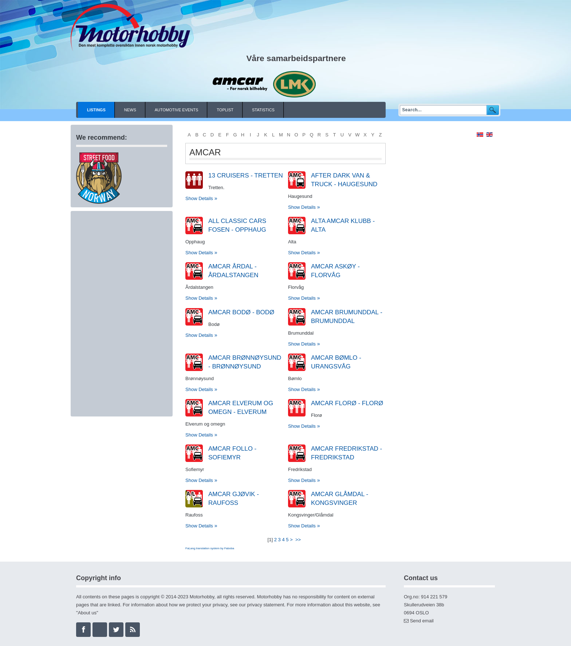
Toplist (225, 110)
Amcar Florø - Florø (347, 403)
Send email (422, 620)
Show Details (199, 198)
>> (298, 539)
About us (87, 612)
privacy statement (265, 604)
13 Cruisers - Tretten (245, 175)
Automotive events (176, 110)
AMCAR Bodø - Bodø (241, 312)
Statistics (263, 110)
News (130, 110)
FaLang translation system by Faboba (209, 548)
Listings (96, 110)
